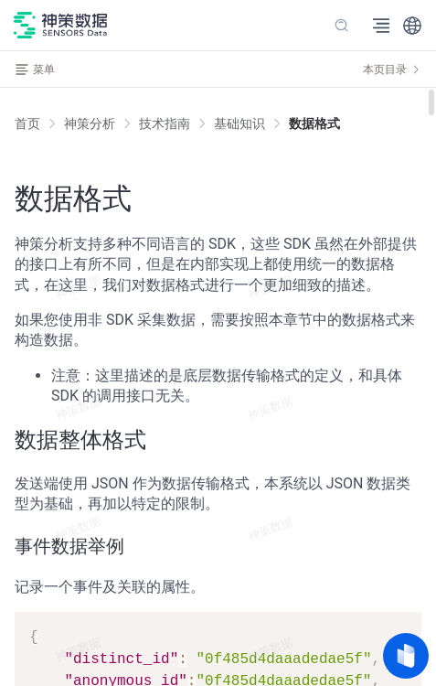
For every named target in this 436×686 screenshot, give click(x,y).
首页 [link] (27, 123)
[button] (412, 26)
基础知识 (239, 123)
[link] (89, 123)
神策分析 (89, 123)
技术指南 (164, 123)
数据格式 (314, 123)
